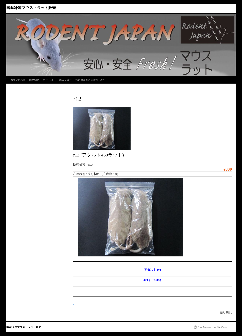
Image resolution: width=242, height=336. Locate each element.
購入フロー (65, 79)
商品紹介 (34, 79)
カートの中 (49, 79)
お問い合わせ (18, 79)
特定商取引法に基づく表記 (90, 79)
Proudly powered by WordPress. (212, 327)
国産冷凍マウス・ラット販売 (31, 8)
